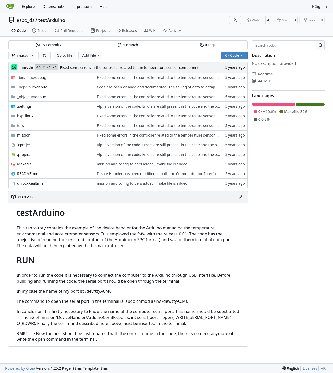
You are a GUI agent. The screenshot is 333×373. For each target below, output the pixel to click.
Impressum (82, 6)
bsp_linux (25, 115)
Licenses (310, 368)
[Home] (10, 6)
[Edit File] (240, 197)
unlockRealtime (30, 183)
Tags (208, 44)
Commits (48, 44)
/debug (31, 77)
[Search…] (320, 45)
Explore (28, 6)
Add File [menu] (91, 55)
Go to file (64, 55)
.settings (24, 106)
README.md (28, 173)
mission (23, 135)
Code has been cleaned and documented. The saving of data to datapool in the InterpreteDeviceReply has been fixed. (197, 87)
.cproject (24, 144)
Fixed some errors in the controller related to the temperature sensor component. (130, 67)
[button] (44, 55)
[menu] (290, 368)
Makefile (24, 164)
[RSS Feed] (235, 20)
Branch (128, 44)
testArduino (51, 20)
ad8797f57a (46, 67)
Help (104, 6)
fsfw (20, 125)
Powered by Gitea (20, 368)
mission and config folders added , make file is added (142, 164)
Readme (262, 73)
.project (23, 154)
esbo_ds (25, 20)
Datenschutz (53, 6)
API (323, 368)
